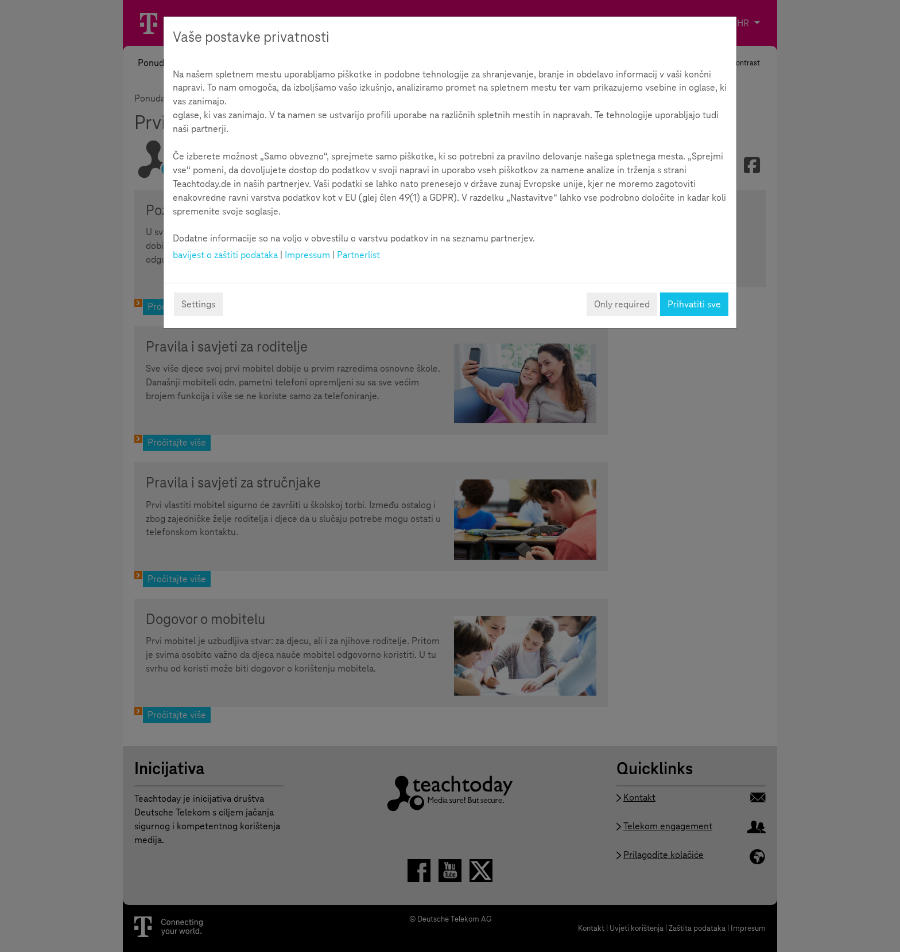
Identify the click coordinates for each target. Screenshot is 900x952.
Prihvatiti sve (694, 304)
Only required (622, 304)
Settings (198, 304)
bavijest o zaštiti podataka (225, 255)
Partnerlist (358, 255)
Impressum (307, 255)
